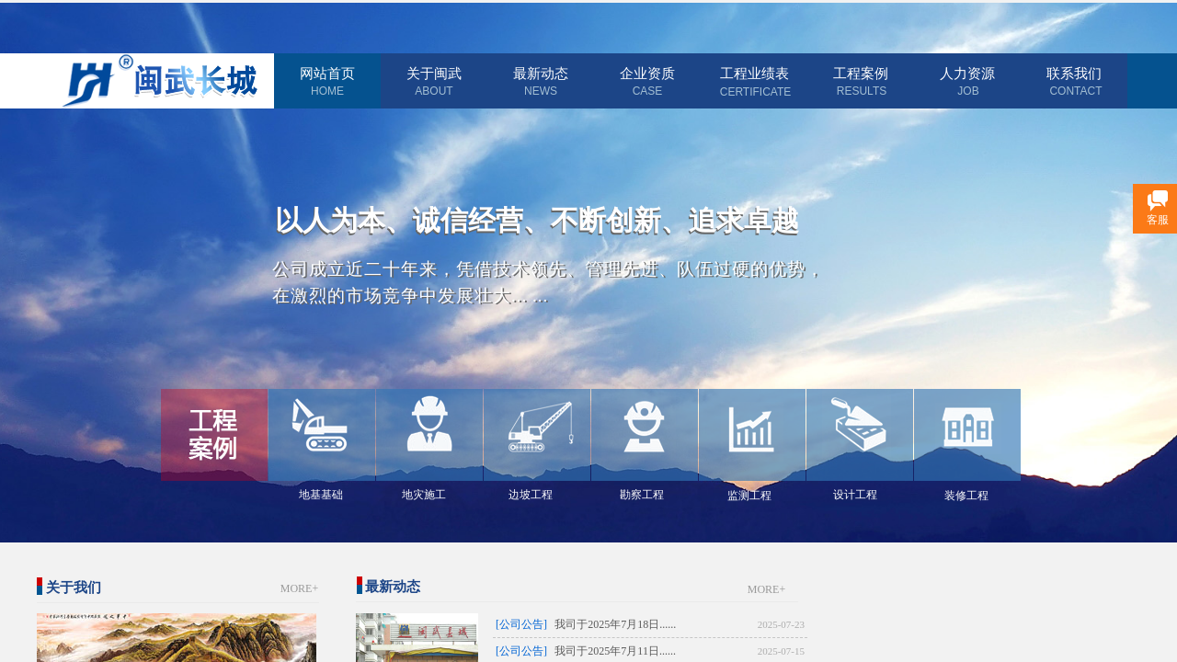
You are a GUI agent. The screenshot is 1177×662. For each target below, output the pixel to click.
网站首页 (327, 73)
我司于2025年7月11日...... (615, 651)
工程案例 (860, 73)
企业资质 (647, 73)
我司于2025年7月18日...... (615, 624)
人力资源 (967, 73)
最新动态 (540, 73)
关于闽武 (434, 73)
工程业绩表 (754, 73)
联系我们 (1074, 73)
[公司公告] (521, 624)
